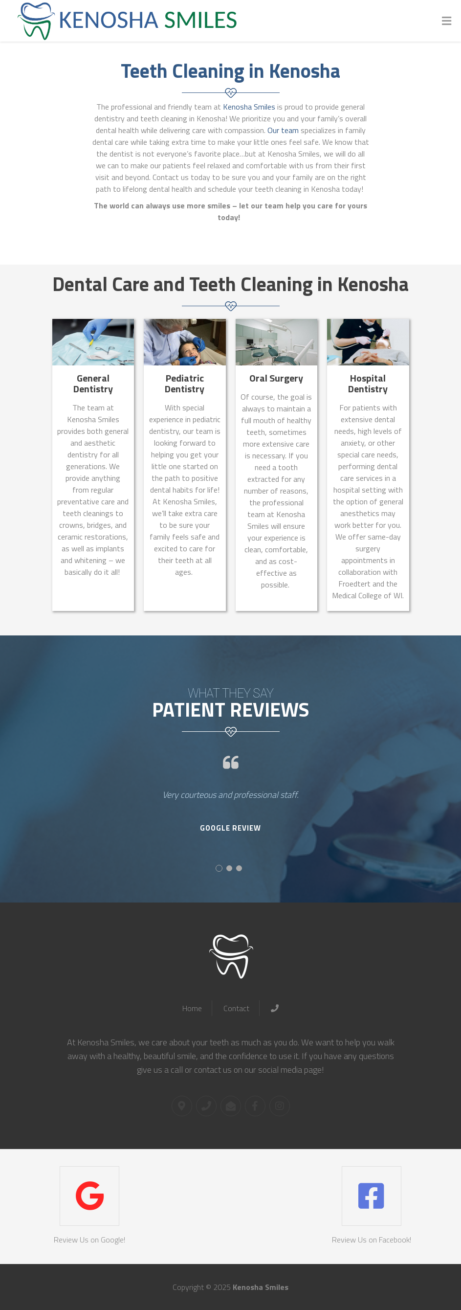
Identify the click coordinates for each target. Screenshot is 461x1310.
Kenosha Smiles (249, 107)
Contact (236, 1008)
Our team (283, 130)
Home (192, 1008)
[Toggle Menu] (446, 21)
